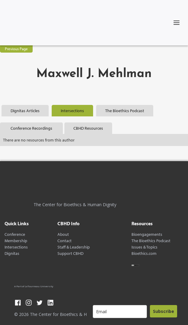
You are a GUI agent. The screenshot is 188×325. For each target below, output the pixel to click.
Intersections (16, 247)
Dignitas (12, 253)
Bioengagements (146, 234)
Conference (15, 234)
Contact (64, 240)
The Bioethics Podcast (150, 240)
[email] (120, 311)
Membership (16, 240)
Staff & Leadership (73, 247)
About (63, 234)
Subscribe (163, 311)
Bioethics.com (144, 253)
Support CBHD (70, 253)
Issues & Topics (144, 247)
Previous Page (16, 48)
